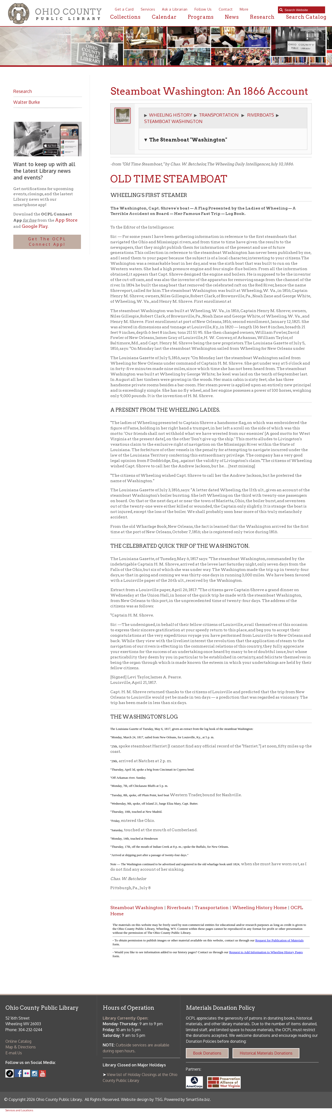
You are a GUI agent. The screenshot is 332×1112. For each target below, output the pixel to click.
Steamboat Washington (136, 907)
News (232, 17)
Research (262, 17)
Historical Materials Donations (266, 1053)
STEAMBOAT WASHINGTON (173, 121)
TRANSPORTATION (218, 115)
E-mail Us (13, 1052)
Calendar (164, 17)
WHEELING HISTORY (170, 115)
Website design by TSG (141, 1099)
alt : (211, 941)
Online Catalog (18, 1041)
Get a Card (124, 9)
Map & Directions (20, 1046)
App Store (66, 220)
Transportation (212, 907)
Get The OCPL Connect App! (47, 241)
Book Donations (207, 1053)
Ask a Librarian (174, 9)
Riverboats (179, 907)
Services (148, 9)
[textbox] (303, 10)
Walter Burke (26, 102)
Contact (226, 9)
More (244, 9)
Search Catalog (306, 17)
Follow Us (203, 9)
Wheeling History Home (259, 907)
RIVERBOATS (260, 115)
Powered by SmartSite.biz (187, 1099)
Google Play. (34, 226)
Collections (125, 17)
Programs (201, 17)
